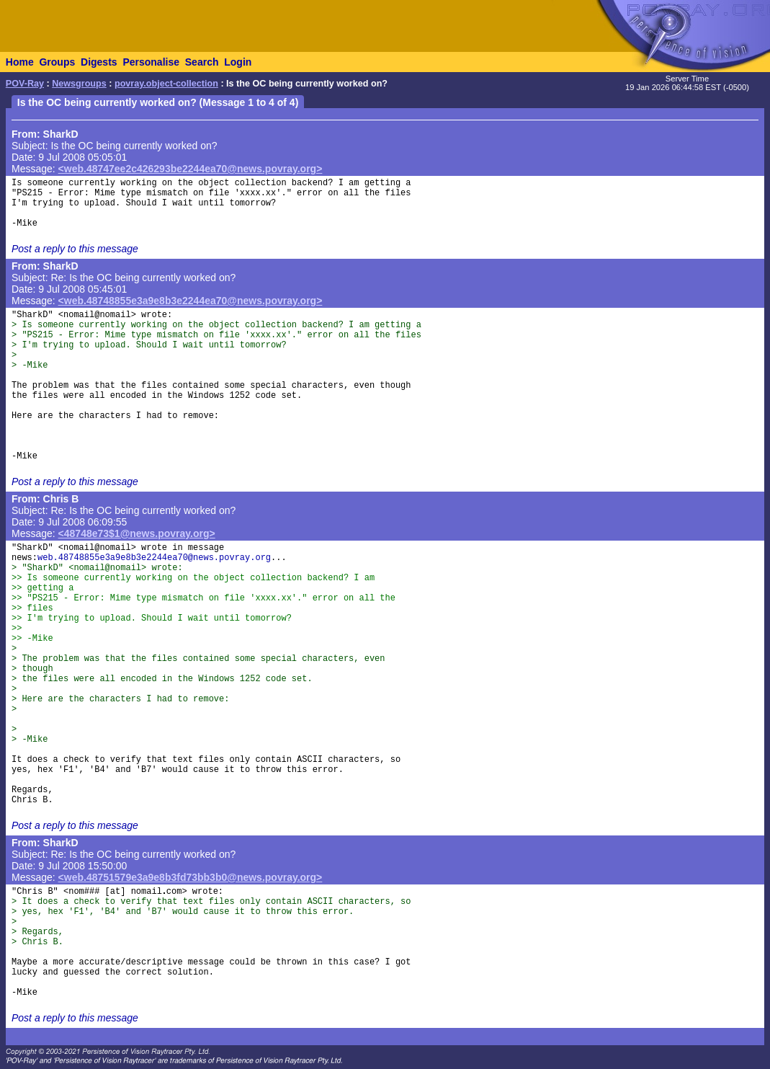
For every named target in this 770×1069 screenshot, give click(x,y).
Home (20, 62)
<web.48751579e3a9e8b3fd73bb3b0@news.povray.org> (190, 877)
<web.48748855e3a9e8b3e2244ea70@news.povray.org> (190, 300)
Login (237, 62)
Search (202, 62)
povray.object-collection (166, 84)
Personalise (150, 62)
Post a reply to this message (75, 248)
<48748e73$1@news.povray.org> (136, 533)
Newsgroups (79, 84)
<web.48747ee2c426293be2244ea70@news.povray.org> (190, 168)
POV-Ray (25, 84)
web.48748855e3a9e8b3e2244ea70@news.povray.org (154, 558)
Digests (99, 62)
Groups (57, 62)
